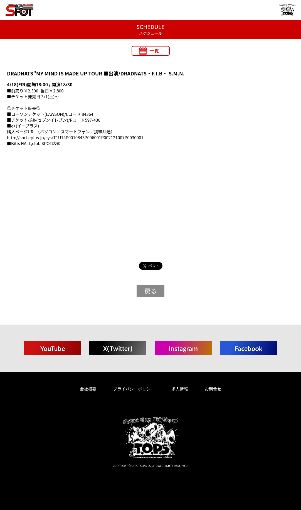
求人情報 (179, 389)
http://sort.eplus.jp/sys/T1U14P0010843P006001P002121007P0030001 (75, 137)
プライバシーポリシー (134, 389)
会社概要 (88, 389)
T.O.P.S (10, 475)
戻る (150, 290)
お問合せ (213, 389)
